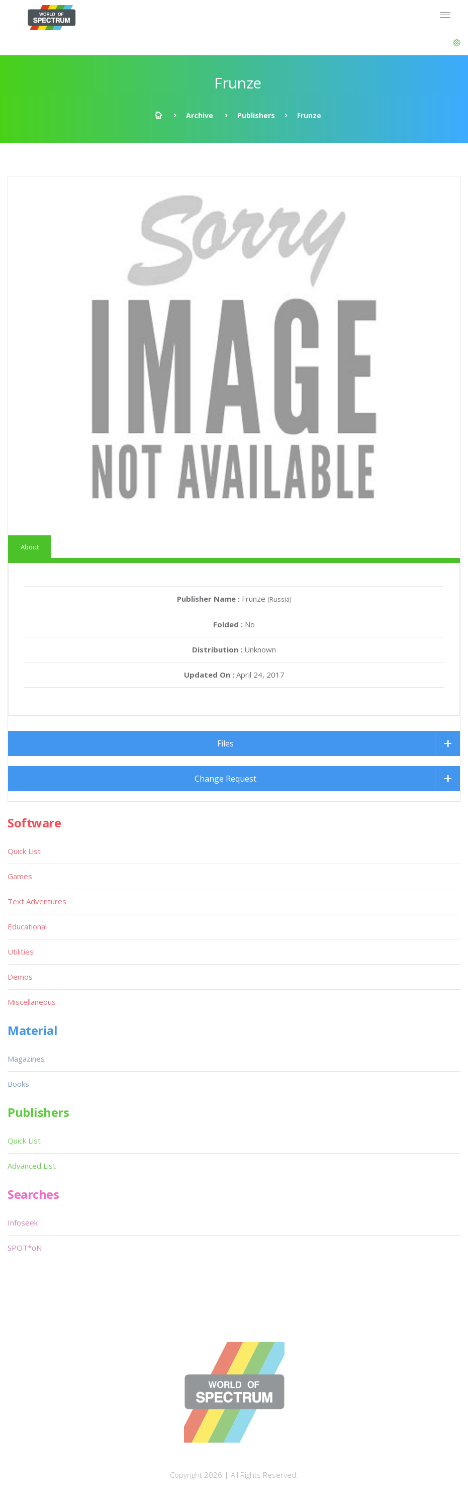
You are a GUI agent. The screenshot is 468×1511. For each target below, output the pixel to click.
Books (18, 1084)
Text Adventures (37, 901)
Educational (27, 926)
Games (20, 876)
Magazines (26, 1059)
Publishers (256, 115)
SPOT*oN (25, 1248)
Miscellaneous (32, 1002)
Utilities (21, 952)
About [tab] (30, 546)
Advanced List (32, 1166)
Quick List (24, 851)
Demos (20, 977)
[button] (456, 43)
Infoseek (23, 1222)
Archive (199, 115)
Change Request (225, 778)
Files (225, 743)
